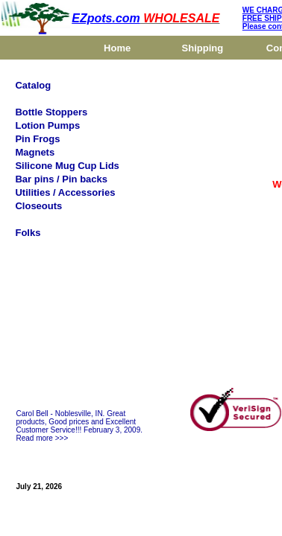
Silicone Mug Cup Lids (67, 165)
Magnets (34, 152)
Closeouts (38, 205)
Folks (27, 232)
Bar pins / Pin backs (61, 179)
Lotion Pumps (47, 125)
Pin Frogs (37, 138)
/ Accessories (82, 192)
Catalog (33, 85)
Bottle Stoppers (51, 112)
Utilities (32, 192)
